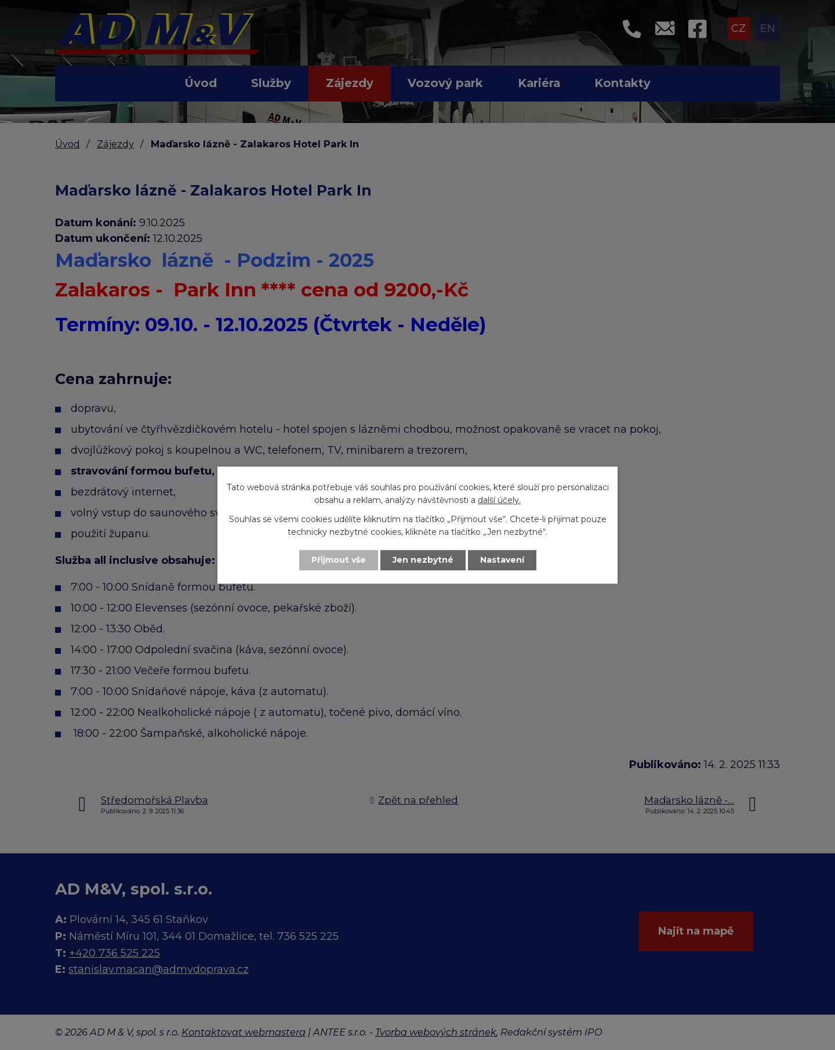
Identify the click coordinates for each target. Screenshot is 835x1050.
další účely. (499, 500)
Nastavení (502, 560)
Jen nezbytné (423, 560)
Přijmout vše (338, 560)
